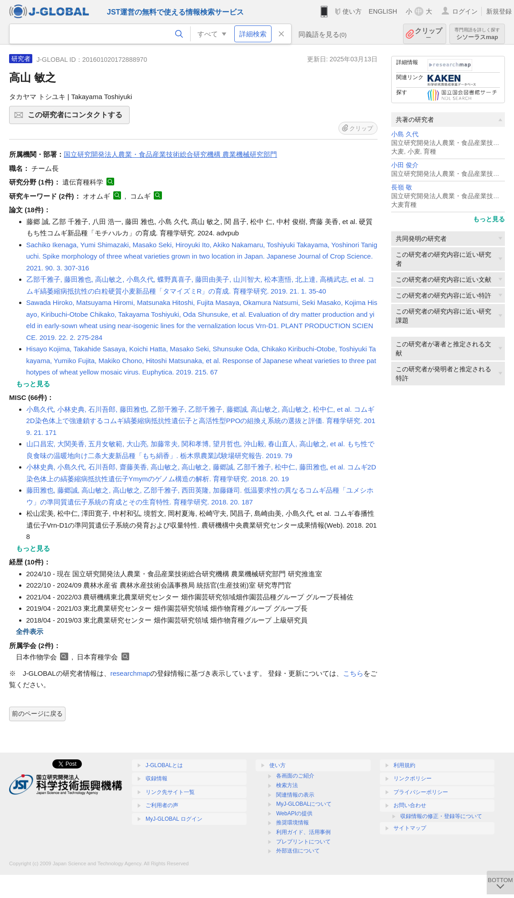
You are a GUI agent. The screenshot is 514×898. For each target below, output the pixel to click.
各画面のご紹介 (295, 776)
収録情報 (156, 778)
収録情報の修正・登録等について (441, 816)
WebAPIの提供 (294, 813)
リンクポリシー (412, 778)
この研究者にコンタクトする (77, 118)
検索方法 (287, 785)
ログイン (465, 11)
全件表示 (29, 631)
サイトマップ (409, 828)
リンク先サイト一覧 (170, 792)
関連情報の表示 (295, 795)
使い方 (352, 11)
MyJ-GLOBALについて (304, 804)
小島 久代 (404, 134)
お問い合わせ (409, 805)
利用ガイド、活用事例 (303, 832)
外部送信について (298, 851)
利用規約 (404, 765)
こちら (353, 673)
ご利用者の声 (162, 805)
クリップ (428, 34)
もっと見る (489, 219)
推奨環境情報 (292, 822)
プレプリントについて (303, 841)
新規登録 (499, 11)
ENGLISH (382, 11)
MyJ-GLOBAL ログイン (174, 819)
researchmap (131, 673)
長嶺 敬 (401, 187)
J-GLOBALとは (164, 765)
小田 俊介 (404, 165)
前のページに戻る (37, 713)
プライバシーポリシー (420, 792)
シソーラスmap (477, 33)
